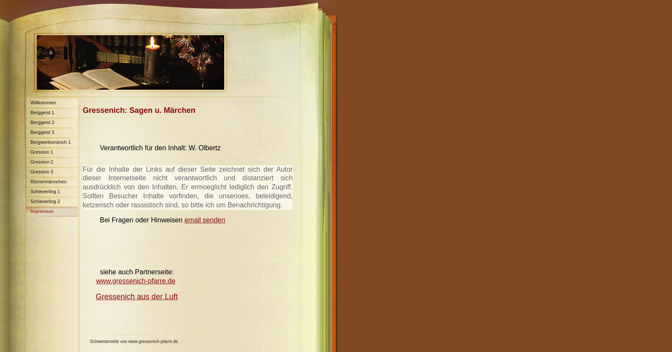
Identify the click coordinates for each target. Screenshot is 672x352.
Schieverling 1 (45, 191)
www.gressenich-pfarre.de (135, 281)
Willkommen (43, 102)
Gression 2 (41, 161)
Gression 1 (41, 152)
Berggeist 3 (42, 132)
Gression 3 (41, 171)
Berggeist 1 (42, 112)
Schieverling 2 (45, 201)
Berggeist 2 (42, 122)
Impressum (42, 211)
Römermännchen (48, 181)
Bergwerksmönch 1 (50, 142)
